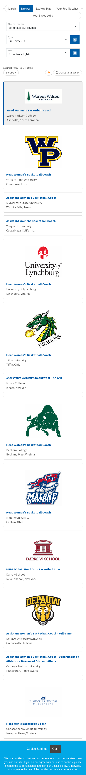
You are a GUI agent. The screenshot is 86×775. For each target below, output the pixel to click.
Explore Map (43, 8)
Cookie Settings (37, 748)
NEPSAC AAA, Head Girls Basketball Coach (34, 569)
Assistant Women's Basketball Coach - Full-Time (39, 633)
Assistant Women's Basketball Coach (31, 197)
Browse (26, 8)
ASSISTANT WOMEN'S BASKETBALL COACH (34, 378)
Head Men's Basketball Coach (26, 723)
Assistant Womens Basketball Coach (31, 221)
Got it (55, 748)
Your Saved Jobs (43, 15)
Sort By (10, 72)
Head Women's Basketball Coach (29, 110)
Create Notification (67, 72)
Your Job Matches (68, 8)
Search (11, 8)
